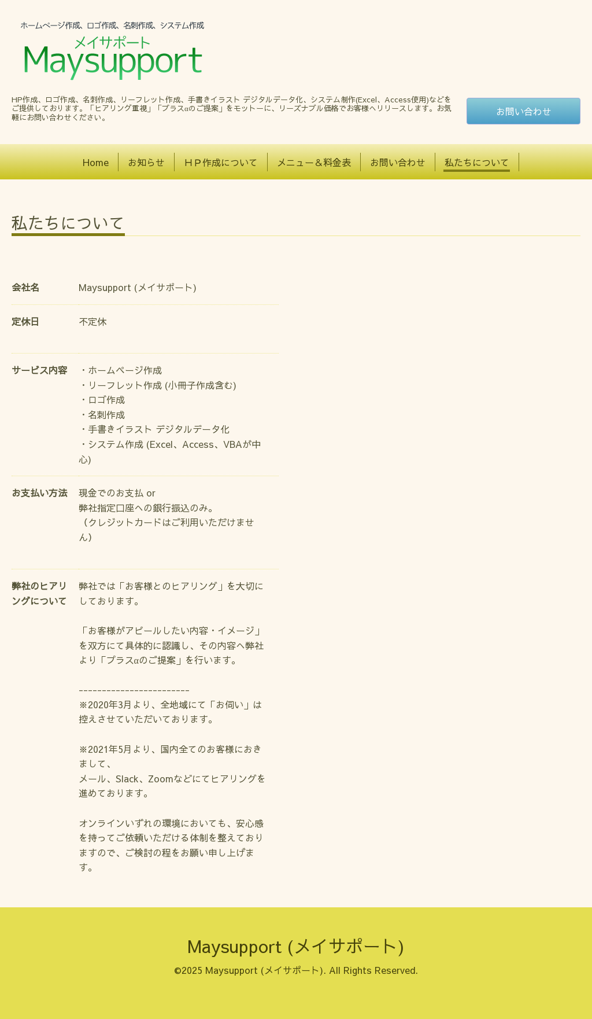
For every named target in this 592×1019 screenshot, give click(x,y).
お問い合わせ (524, 111)
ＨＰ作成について (221, 162)
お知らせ (146, 162)
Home (96, 162)
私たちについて (477, 162)
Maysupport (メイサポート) (296, 946)
